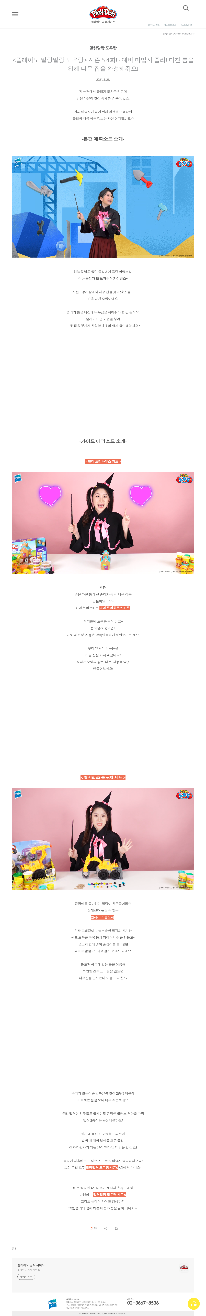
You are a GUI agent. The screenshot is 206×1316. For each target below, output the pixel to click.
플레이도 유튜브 (153, 24)
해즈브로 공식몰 (186, 24)
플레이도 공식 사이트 (31, 1265)
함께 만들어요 (174, 33)
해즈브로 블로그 (170, 24)
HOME (164, 33)
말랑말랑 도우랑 (188, 33)
